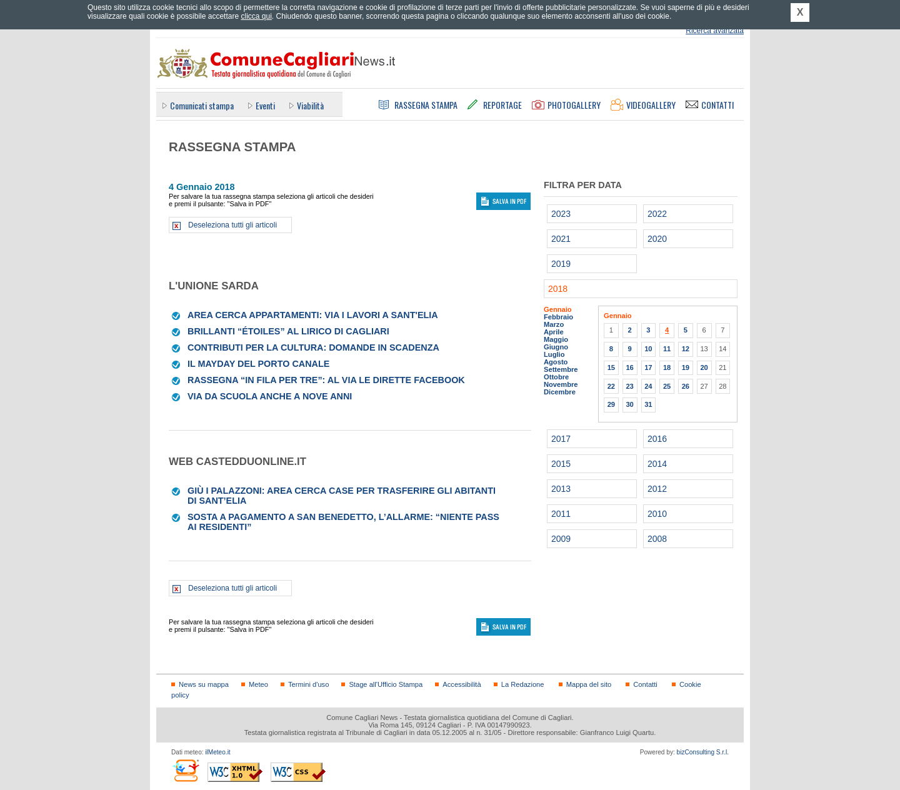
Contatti (645, 684)
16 (629, 367)
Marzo (554, 324)
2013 (561, 489)
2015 (561, 464)
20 (704, 367)
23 (629, 386)
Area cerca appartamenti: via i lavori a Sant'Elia (313, 315)
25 (667, 386)
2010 (657, 514)
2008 (657, 539)
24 (648, 386)
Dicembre (560, 392)
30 (629, 404)
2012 (657, 489)
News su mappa (204, 684)
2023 (561, 214)
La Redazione (522, 684)
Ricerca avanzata (715, 30)
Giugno (556, 347)
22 (611, 386)
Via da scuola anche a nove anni (270, 396)
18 (667, 367)
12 (685, 348)
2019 (561, 264)
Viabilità (310, 105)
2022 (657, 214)
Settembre (561, 369)
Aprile (554, 332)
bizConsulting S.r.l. (703, 752)
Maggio (556, 339)
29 (611, 404)
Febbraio (558, 317)
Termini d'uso (308, 684)
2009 (561, 539)
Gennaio (558, 309)
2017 (561, 439)
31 (648, 404)
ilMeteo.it (217, 752)
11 (667, 348)
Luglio (554, 354)
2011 (561, 514)
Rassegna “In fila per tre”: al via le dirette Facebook (326, 380)
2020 (657, 239)
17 (648, 367)
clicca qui (256, 16)
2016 (657, 439)
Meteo (258, 684)
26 (685, 386)
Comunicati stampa (202, 105)
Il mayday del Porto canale (258, 364)
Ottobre (556, 377)
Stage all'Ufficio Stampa (385, 684)
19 (685, 367)
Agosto (556, 362)
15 (611, 367)
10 (648, 348)
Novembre (561, 384)
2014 (657, 464)
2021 (561, 239)
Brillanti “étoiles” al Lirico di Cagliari (288, 331)
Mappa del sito (589, 684)
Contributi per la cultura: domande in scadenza (313, 347)
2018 (558, 289)
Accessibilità (461, 684)
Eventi (265, 105)
